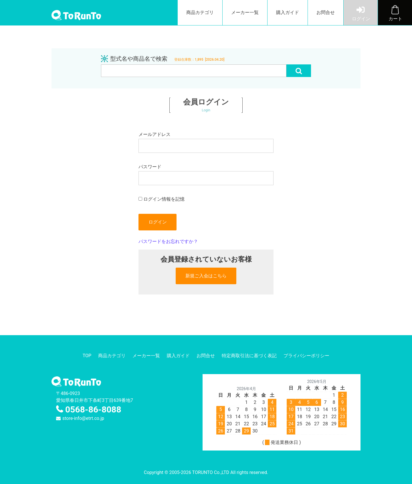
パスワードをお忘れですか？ (168, 241)
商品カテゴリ (200, 12)
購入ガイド (287, 12)
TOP (87, 355)
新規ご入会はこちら (206, 275)
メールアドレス (205, 142)
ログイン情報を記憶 (161, 199)
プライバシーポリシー (306, 355)
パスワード (205, 174)
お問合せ (325, 12)
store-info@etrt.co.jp (83, 418)
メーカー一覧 (245, 12)
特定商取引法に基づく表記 (249, 355)
